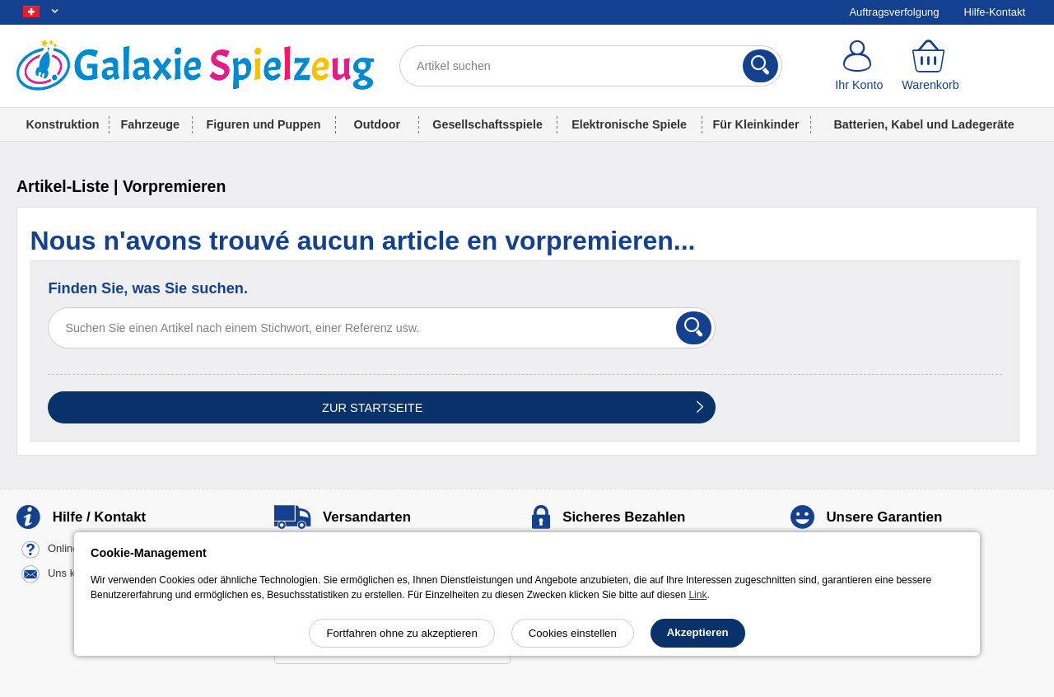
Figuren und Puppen (264, 124)
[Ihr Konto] (859, 66)
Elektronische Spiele (629, 124)
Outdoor (377, 124)
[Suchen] (760, 65)
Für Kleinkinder (756, 124)
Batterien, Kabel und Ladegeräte (923, 124)
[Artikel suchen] (590, 66)
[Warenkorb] (931, 66)
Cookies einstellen (573, 633)
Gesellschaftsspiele (487, 124)
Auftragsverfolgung (894, 12)
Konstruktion (62, 124)
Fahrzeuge (150, 124)
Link (697, 595)
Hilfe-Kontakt (994, 12)
